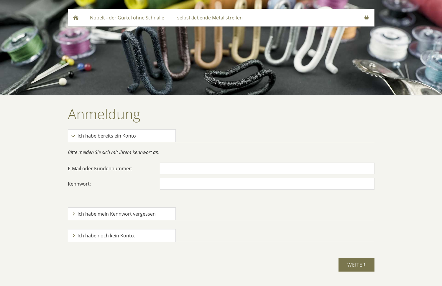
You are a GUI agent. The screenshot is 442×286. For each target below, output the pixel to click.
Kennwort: (79, 184)
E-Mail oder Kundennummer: (100, 168)
